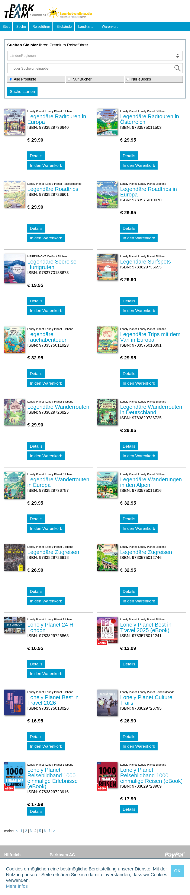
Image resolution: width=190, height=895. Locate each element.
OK (177, 871)
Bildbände (64, 26)
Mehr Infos (17, 886)
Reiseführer (41, 26)
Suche (21, 26)
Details (36, 156)
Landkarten (86, 26)
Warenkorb (110, 26)
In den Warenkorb (46, 165)
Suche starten (22, 91)
